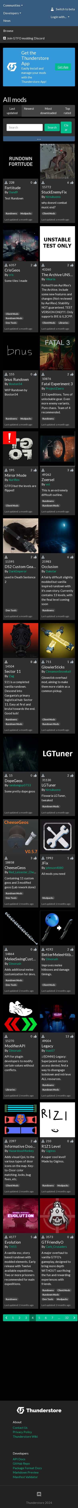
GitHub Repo (21, 1463)
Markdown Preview (26, 1472)
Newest (29, 108)
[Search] (24, 127)
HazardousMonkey (21, 1150)
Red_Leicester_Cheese (24, 872)
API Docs (19, 1459)
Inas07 (50, 1050)
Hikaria (50, 279)
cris (11, 274)
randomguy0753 (20, 785)
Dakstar (51, 571)
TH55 (13, 1246)
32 (67, 1317)
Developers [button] (11, 13)
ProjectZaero (55, 388)
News (7, 20)
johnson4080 (54, 867)
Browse (8, 30)
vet (48, 484)
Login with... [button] (59, 17)
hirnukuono (53, 196)
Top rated (67, 111)
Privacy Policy (22, 1432)
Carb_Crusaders (56, 1246)
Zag (11, 676)
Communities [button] (11, 5)
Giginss (51, 1150)
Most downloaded (48, 111)
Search (52, 127)
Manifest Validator (25, 1477)
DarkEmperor (18, 571)
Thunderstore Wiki (25, 1436)
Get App (63, 67)
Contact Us (20, 1427)
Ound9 (13, 192)
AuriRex (14, 479)
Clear (66, 127)
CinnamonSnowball (58, 671)
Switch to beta (63, 9)
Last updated (12, 111)
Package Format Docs (27, 1468)
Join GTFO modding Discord (23, 38)
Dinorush (15, 963)
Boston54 (15, 384)
